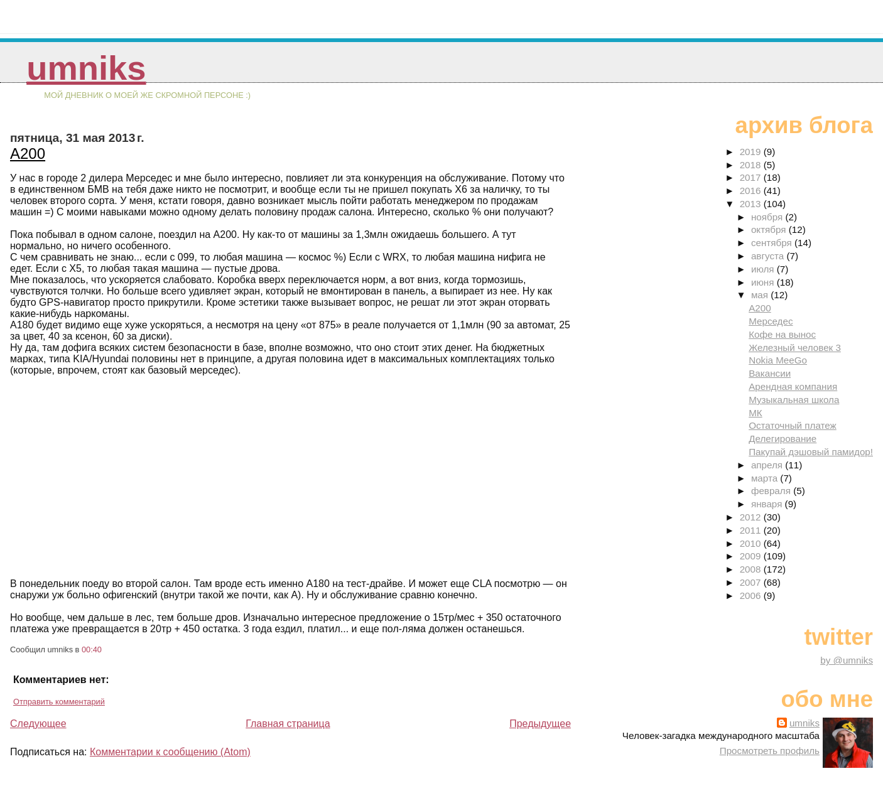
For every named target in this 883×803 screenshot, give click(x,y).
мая (761, 294)
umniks (86, 68)
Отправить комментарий (59, 701)
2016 (752, 190)
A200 (27, 153)
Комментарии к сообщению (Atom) (170, 751)
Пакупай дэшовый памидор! (811, 451)
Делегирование (782, 438)
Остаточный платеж (793, 425)
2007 (752, 582)
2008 (752, 569)
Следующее (38, 723)
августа (769, 256)
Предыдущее (540, 723)
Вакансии (770, 373)
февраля (772, 490)
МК (755, 412)
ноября (768, 217)
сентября (772, 242)
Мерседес (771, 321)
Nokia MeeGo (778, 360)
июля (764, 269)
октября (770, 229)
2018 (752, 164)
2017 (752, 177)
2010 (752, 543)
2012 (752, 517)
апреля (768, 465)
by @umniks (846, 660)
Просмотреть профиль (770, 750)
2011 (752, 530)
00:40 (92, 649)
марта (765, 478)
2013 (752, 203)
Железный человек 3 (795, 347)
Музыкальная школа (794, 399)
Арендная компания (793, 386)
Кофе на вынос (782, 334)
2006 (752, 595)
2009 (752, 556)
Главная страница (288, 723)
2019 (752, 151)
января (768, 504)
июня (764, 282)
